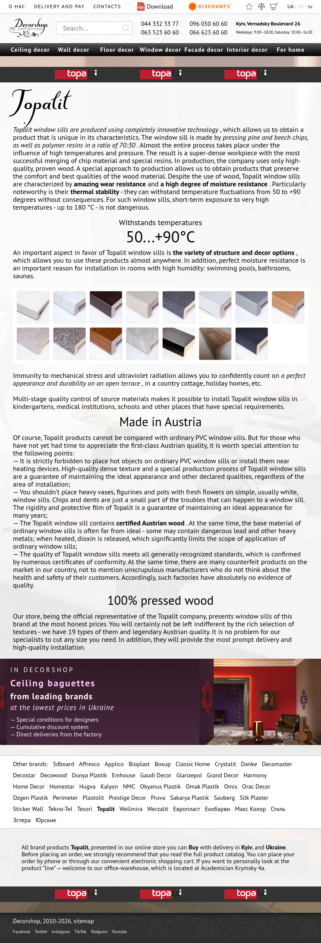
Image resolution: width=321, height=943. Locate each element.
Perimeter (65, 798)
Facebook (21, 931)
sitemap (84, 921)
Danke (249, 764)
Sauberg (224, 798)
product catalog (224, 854)
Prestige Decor (127, 798)
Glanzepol (189, 775)
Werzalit (157, 809)
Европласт (186, 809)
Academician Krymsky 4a (232, 868)
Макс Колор (250, 809)
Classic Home (193, 764)
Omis (230, 786)
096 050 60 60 (208, 24)
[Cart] (274, 6)
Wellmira (131, 809)
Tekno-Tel (60, 809)
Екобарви (217, 809)
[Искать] (126, 28)
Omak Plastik (202, 786)
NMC (129, 786)
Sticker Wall (28, 809)
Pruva (158, 798)
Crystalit (225, 764)
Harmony (255, 775)
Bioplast (139, 764)
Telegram (99, 931)
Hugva (87, 786)
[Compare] (261, 6)
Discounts (209, 6)
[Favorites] (249, 6)
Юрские (45, 820)
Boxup (162, 764)
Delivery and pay (59, 6)
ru (310, 6)
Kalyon (109, 786)
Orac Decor (256, 786)
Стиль (278, 809)
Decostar (24, 775)
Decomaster (277, 764)
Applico (114, 764)
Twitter (41, 931)
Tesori (84, 809)
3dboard (63, 764)
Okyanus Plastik (160, 786)
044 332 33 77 (160, 24)
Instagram (61, 931)
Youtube (119, 931)
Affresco (89, 764)
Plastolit (93, 798)
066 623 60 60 (208, 32)
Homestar (62, 786)
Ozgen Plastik (30, 798)
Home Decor (29, 786)
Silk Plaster (253, 798)
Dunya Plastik (89, 775)
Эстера (22, 820)
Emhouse (123, 775)
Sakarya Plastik (189, 798)
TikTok (80, 931)
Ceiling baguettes (52, 683)
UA (290, 6)
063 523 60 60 (160, 32)
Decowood (53, 775)
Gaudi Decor (155, 775)
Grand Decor (223, 775)
